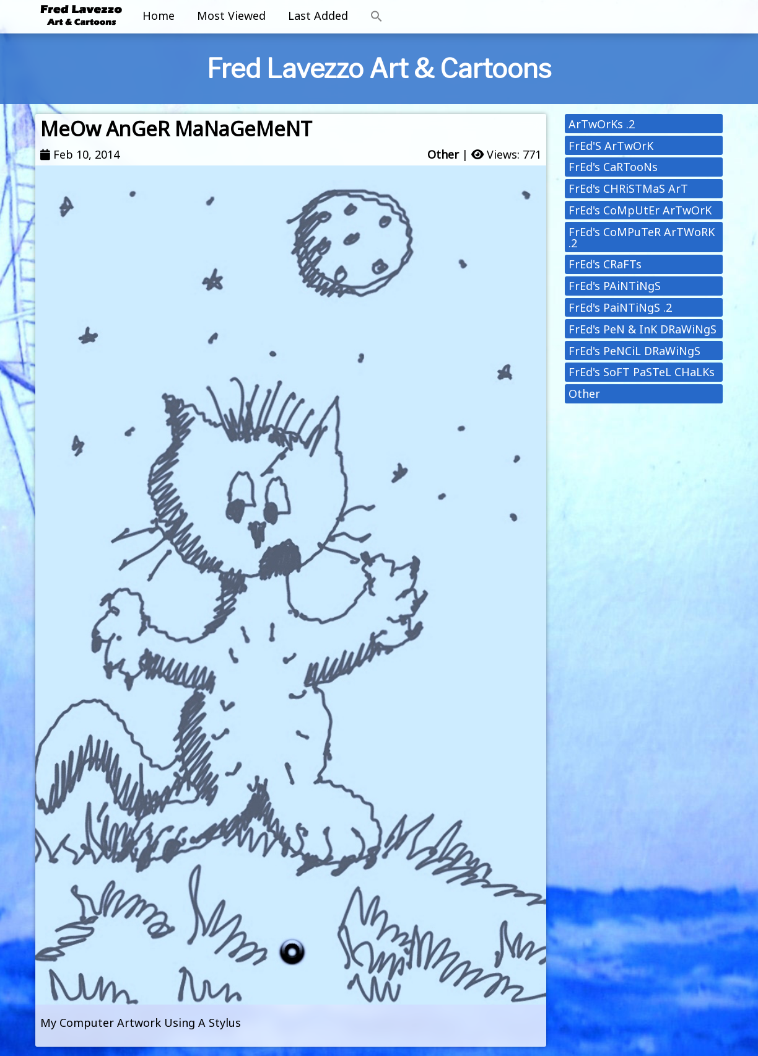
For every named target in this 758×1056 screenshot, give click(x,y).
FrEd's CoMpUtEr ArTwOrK (640, 210)
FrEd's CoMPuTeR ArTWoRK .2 (641, 237)
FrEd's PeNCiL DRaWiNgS (634, 350)
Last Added (318, 15)
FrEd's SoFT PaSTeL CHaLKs (641, 371)
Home (158, 15)
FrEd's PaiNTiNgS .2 (620, 307)
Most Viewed (231, 15)
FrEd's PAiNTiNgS (614, 285)
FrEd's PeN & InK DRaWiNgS (642, 329)
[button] (376, 16)
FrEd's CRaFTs (605, 264)
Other (443, 154)
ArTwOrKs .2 (601, 124)
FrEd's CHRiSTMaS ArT (628, 188)
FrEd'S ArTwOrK (610, 145)
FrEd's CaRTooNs (613, 166)
